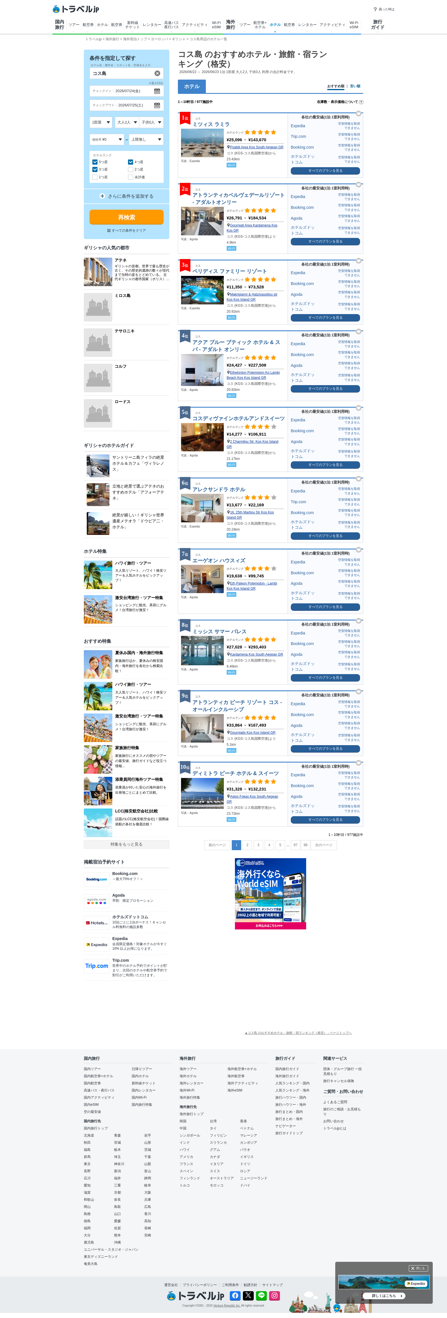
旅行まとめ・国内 (289, 1112)
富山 (147, 1171)
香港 (243, 1121)
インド (185, 1143)
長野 (87, 1171)
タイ (213, 1128)
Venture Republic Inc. (227, 1305)
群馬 (87, 1157)
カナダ (215, 1157)
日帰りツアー (142, 1069)
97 (295, 845)
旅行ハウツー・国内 (290, 1097)
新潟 (117, 1171)
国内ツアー (92, 1069)
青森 (117, 1135)
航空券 (88, 25)
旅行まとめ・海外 (289, 1119)
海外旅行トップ (192, 1114)
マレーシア (248, 1135)
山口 (117, 1214)
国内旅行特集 (142, 1105)
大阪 (147, 1192)
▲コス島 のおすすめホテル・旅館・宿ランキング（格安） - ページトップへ (298, 1032)
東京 (87, 1164)
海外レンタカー (192, 1083)
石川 (87, 1178)
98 (305, 845)
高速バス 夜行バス (171, 25)
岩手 (147, 1135)
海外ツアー (188, 1069)
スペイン (186, 1171)
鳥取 (117, 1207)
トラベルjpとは (334, 1128)
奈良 (117, 1200)
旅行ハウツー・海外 (290, 1105)
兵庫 (147, 1200)
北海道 (89, 1135)
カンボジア (248, 1143)
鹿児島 (89, 1242)
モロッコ (217, 1185)
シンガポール (190, 1135)
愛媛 (117, 1221)
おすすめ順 (335, 86)
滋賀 (87, 1192)
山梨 (147, 1164)
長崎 (147, 1228)
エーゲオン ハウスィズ (218, 560)
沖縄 (117, 1242)
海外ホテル (188, 1076)
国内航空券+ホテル (98, 1076)
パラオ (245, 1150)
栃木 (117, 1150)
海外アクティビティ (242, 1083)
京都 (117, 1192)
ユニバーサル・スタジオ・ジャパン (111, 1250)
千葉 (147, 1157)
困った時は (384, 9)
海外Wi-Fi (187, 1090)
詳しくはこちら (384, 1296)
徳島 (87, 1221)
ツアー (74, 25)
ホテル (102, 25)
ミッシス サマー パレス (219, 631)
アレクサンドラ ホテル (218, 489)
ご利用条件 (230, 1285)
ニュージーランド (253, 1178)
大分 (87, 1235)
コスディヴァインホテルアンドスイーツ (238, 418)
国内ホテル (140, 1076)
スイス (215, 1171)
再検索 (126, 217)
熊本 (117, 1235)
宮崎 (147, 1235)
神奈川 (119, 1164)
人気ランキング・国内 (292, 1083)
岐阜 (147, 1185)
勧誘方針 (250, 1285)
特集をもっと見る (127, 844)
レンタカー (152, 25)
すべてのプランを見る (325, 171)
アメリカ (186, 1157)
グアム (215, 1150)
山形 (147, 1143)
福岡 (87, 1228)
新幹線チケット (144, 1083)
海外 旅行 (230, 24)
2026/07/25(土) (130, 105)
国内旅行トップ (96, 1128)
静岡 (147, 1178)
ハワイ (185, 1150)
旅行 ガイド (378, 24)
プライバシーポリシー (200, 1285)
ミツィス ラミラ (211, 124)
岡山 (87, 1207)
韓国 (183, 1121)
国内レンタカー (144, 1090)
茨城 (147, 1150)
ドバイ (245, 1185)
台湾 (213, 1121)
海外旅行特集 (190, 1097)
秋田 (87, 1143)
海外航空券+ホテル (242, 1069)
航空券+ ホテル (260, 25)
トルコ (185, 1185)
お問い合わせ (333, 1121)
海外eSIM (234, 1090)
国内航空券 (92, 1083)
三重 (117, 1185)
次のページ (323, 845)
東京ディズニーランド (101, 1257)
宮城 (117, 1143)
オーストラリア (222, 1178)
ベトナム (247, 1128)
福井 (117, 1178)
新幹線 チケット (132, 25)
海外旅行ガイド (287, 1076)
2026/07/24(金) (127, 91)
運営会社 (171, 1285)
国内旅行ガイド (287, 1069)
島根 (87, 1214)
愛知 (87, 1185)
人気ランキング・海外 (292, 1090)
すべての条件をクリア (126, 231)
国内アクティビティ (99, 1097)
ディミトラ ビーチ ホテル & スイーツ (235, 773)
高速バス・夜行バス (99, 1090)
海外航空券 (236, 1076)
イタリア (217, 1164)
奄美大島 (90, 1264)
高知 (147, 1221)
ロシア (245, 1171)
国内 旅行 (59, 24)
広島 (147, 1207)
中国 (183, 1128)
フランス (186, 1164)
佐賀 (117, 1228)
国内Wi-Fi (139, 1097)
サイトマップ (272, 1285)
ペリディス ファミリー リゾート (229, 271)
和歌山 (89, 1200)
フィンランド (190, 1178)
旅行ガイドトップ (289, 1133)
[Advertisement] (270, 979)
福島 (87, 1150)
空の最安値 (92, 1112)
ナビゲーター (285, 1126)
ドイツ (245, 1164)
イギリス (247, 1157)
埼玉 (117, 1157)
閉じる (420, 1268)
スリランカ (218, 1143)
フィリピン (218, 1135)
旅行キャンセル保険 (338, 1081)
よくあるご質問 (335, 1102)
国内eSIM (91, 1105)
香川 (147, 1214)
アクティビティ (195, 25)
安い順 (355, 86)
